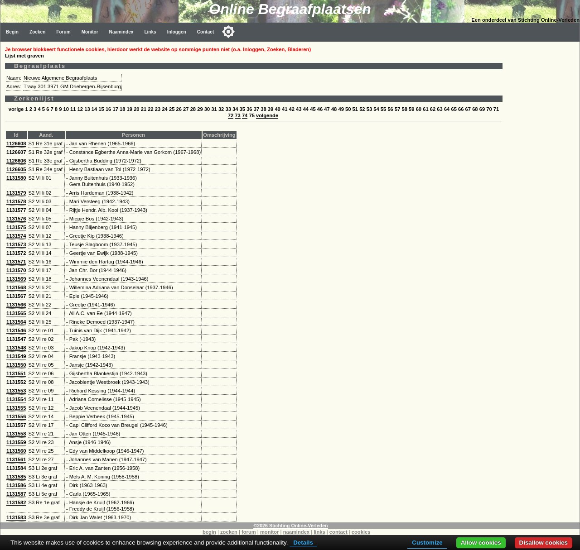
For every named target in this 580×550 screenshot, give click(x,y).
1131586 (16, 485)
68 (475, 109)
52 (362, 109)
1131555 (16, 408)
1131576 (16, 218)
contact (338, 532)
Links (150, 31)
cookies (361, 532)
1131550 (16, 365)
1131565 (16, 313)
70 (489, 109)
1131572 (16, 253)
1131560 (16, 451)
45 (312, 109)
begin (209, 532)
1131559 (16, 442)
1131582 (16, 502)
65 (453, 109)
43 (298, 109)
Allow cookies (481, 542)
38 (263, 109)
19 (129, 109)
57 (397, 109)
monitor (269, 532)
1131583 (16, 517)
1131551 (16, 373)
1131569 (16, 279)
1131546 (16, 330)
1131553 (16, 390)
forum (249, 532)
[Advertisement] (543, 177)
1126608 (16, 143)
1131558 (16, 433)
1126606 (16, 160)
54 (376, 109)
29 (200, 109)
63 (439, 109)
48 (334, 109)
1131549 (16, 356)
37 (256, 109)
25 (171, 109)
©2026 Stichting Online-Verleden (290, 525)
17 (115, 109)
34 (235, 109)
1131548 (16, 347)
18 (122, 109)
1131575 (16, 227)
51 (355, 109)
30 (207, 109)
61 (425, 109)
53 (369, 109)
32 (221, 109)
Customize (427, 542)
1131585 (16, 476)
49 (340, 109)
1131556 (16, 416)
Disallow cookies (543, 542)
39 (270, 109)
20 (136, 109)
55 (383, 109)
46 (320, 109)
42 (292, 109)
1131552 (16, 382)
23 (157, 109)
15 (101, 109)
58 (404, 109)
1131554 (16, 399)
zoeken (228, 532)
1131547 (16, 339)
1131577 (16, 210)
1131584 (16, 468)
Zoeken (37, 31)
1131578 (16, 201)
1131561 (16, 459)
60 (418, 109)
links (319, 532)
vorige (16, 109)
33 (228, 109)
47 (326, 109)
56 (390, 109)
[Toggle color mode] (228, 32)
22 (150, 109)
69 (482, 109)
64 (447, 109)
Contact (205, 31)
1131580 (16, 178)
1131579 (16, 193)
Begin (12, 31)
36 (249, 109)
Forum (63, 31)
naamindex (296, 532)
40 (277, 109)
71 (496, 109)
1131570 (16, 270)
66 (461, 109)
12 (80, 109)
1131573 (16, 244)
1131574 (16, 236)
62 (432, 109)
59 (411, 109)
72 (230, 115)
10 (66, 109)
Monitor (90, 31)
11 (73, 109)
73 (237, 115)
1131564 (16, 322)
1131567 (16, 296)
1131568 (16, 287)
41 (284, 109)
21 (143, 109)
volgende (267, 115)
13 (87, 109)
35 (242, 109)
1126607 (16, 152)
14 (94, 109)
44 (306, 109)
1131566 (16, 304)
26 (179, 109)
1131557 (16, 425)
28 (193, 109)
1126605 (16, 169)
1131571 (16, 261)
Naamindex (121, 31)
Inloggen (176, 31)
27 (185, 109)
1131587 (16, 494)
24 (164, 109)
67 (468, 109)
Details (303, 542)
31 (214, 109)
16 (108, 109)
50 (348, 109)
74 (244, 115)
